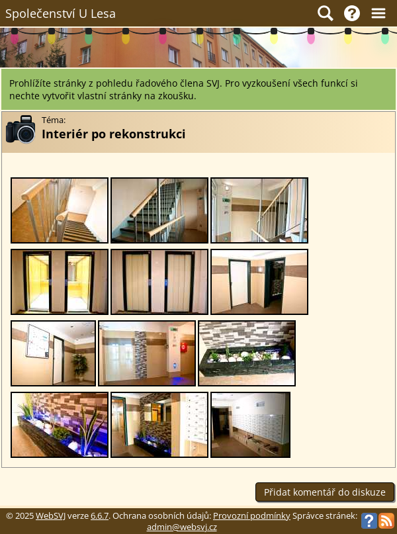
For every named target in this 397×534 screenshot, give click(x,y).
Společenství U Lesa (60, 13)
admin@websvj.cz (182, 527)
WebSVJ (51, 515)
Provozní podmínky (251, 515)
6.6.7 (100, 515)
